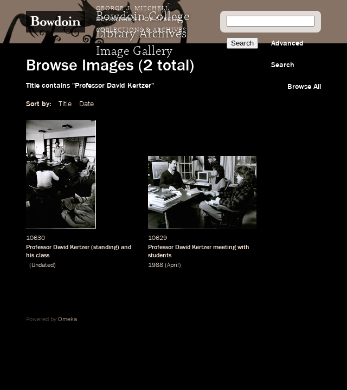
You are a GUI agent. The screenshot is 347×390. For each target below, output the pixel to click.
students (159, 255)
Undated (42, 265)
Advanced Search (287, 54)
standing (105, 247)
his (30, 255)
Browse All (304, 86)
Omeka (67, 319)
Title (65, 104)
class (42, 255)
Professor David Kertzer (57, 247)
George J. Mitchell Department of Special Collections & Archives (141, 19)
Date (86, 104)
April (173, 265)
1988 (155, 265)
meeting (224, 247)
